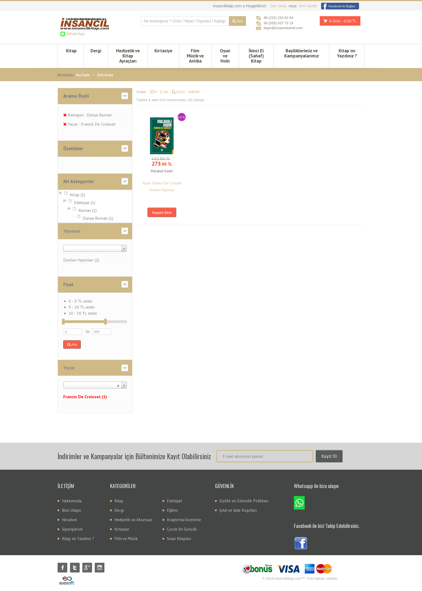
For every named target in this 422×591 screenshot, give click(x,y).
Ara (237, 21)
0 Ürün (339, 21)
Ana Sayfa (83, 74)
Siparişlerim (72, 529)
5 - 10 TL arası (82, 307)
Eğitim (172, 510)
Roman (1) (87, 210)
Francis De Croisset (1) (85, 396)
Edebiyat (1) (84, 202)
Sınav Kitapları (179, 538)
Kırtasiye (163, 51)
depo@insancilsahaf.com (283, 28)
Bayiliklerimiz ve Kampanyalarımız (301, 53)
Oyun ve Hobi (225, 56)
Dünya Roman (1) (98, 218)
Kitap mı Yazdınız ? (347, 53)
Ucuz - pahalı (185, 91)
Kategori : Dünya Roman (87, 115)
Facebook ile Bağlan (338, 6)
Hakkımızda (72, 500)
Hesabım (69, 519)
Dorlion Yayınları (161, 190)
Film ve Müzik (126, 538)
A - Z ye (159, 91)
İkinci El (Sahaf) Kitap (256, 56)
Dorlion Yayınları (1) (81, 260)
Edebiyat (174, 500)
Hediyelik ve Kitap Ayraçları (128, 56)
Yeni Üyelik (307, 6)
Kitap (71, 51)
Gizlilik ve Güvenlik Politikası (243, 500)
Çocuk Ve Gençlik (182, 529)
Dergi (95, 51)
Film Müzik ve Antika (195, 56)
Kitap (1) (77, 194)
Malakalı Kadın (162, 171)
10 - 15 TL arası (83, 313)
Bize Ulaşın (71, 510)
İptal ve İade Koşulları (238, 510)
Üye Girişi (278, 6)
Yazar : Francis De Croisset (89, 124)
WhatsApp (75, 33)
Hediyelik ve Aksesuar (133, 519)
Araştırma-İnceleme (184, 519)
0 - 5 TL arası (80, 301)
